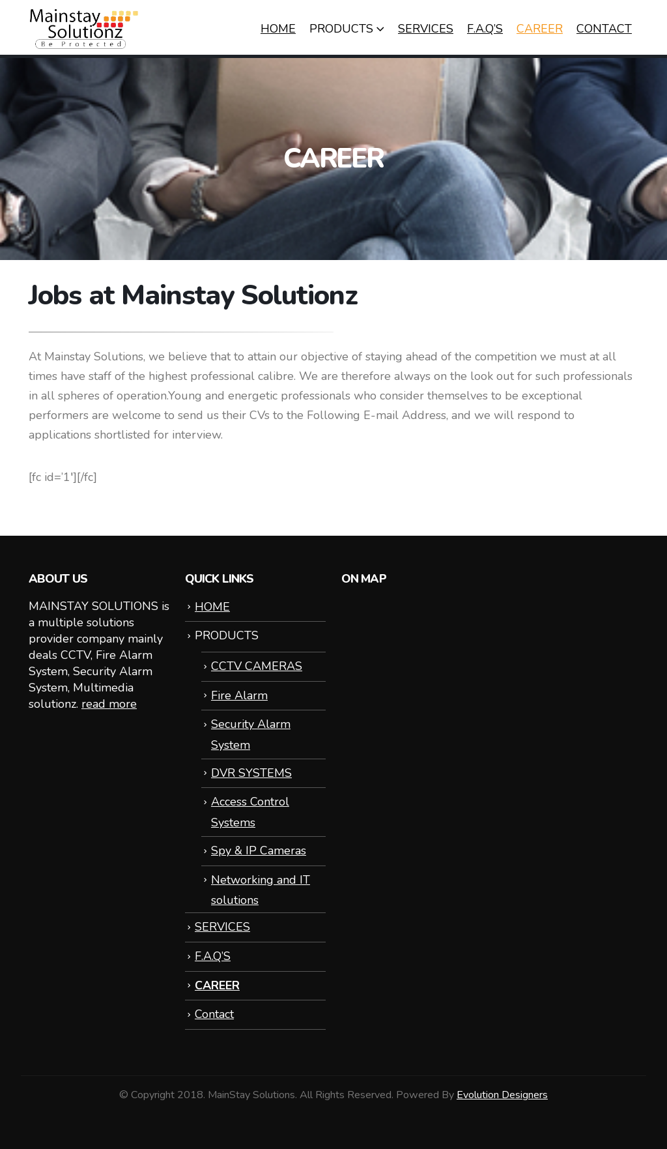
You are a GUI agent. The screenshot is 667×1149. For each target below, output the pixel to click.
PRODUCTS (341, 28)
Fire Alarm (239, 695)
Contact (604, 28)
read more (109, 704)
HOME (278, 28)
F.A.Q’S (485, 28)
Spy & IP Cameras (258, 850)
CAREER (540, 28)
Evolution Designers (502, 1095)
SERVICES (425, 28)
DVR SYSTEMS (251, 773)
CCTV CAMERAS (256, 666)
